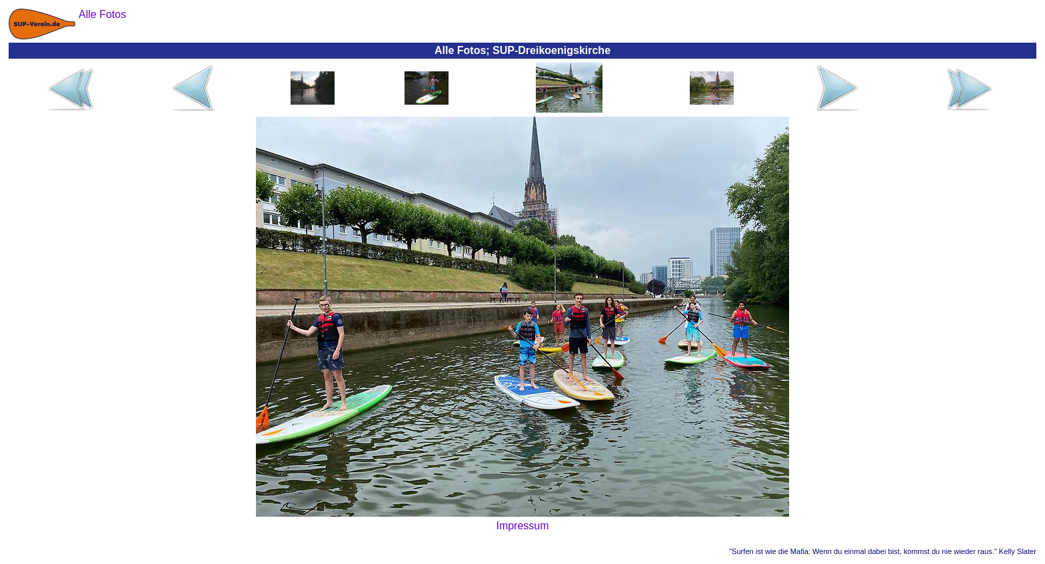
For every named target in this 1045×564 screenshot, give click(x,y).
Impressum (522, 525)
